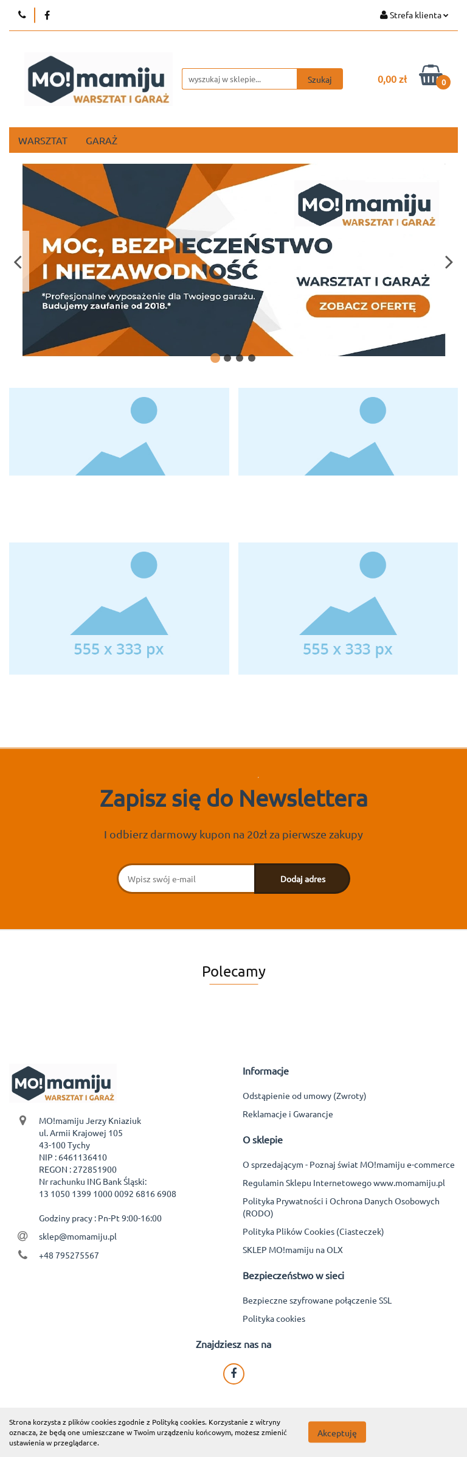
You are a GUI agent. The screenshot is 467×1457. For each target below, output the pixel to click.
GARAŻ (101, 140)
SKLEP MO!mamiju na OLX (293, 1249)
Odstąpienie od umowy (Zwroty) (305, 1095)
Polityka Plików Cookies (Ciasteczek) (313, 1231)
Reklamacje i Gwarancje (288, 1113)
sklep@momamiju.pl (78, 1236)
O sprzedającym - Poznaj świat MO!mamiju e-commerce (349, 1164)
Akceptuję (337, 1432)
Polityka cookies (274, 1318)
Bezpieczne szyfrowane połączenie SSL (317, 1299)
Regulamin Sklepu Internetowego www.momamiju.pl (344, 1182)
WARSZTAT (42, 140)
